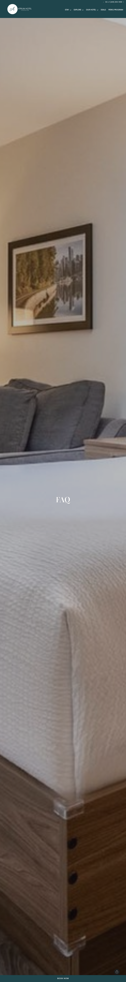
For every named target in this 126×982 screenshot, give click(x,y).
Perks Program (115, 10)
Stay (67, 10)
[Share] (117, 972)
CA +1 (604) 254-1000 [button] (113, 2)
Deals (103, 10)
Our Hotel (91, 10)
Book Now (63, 978)
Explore (77, 10)
